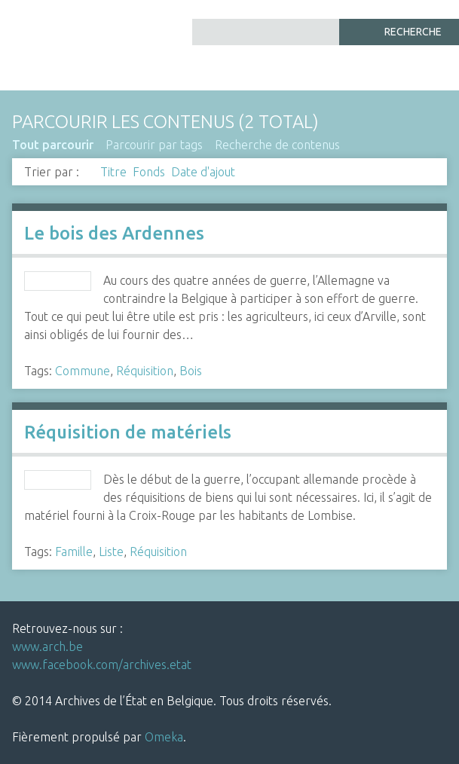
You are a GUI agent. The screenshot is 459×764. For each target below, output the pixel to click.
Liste (111, 551)
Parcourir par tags (154, 144)
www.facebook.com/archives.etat (101, 664)
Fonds (149, 172)
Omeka (164, 737)
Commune (82, 370)
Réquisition (144, 370)
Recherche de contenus (277, 144)
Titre (113, 172)
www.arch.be (47, 646)
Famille (74, 551)
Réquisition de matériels (127, 432)
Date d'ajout (203, 172)
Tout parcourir (52, 144)
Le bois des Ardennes (114, 233)
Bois (190, 370)
